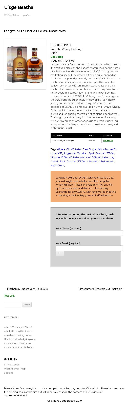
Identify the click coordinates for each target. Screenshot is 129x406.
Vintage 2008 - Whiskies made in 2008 (74, 157)
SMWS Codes (11, 364)
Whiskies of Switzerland (100, 161)
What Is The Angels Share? (18, 327)
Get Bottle (57, 56)
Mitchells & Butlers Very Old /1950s (26, 288)
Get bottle (108, 140)
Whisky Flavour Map (15, 368)
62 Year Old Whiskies (69, 149)
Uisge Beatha (18, 7)
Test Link (9, 295)
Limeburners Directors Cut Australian (102, 288)
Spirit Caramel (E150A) (101, 153)
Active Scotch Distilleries (17, 343)
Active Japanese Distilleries (19, 347)
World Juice (57, 165)
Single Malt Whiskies (75, 153)
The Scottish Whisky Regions (19, 339)
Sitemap (8, 372)
